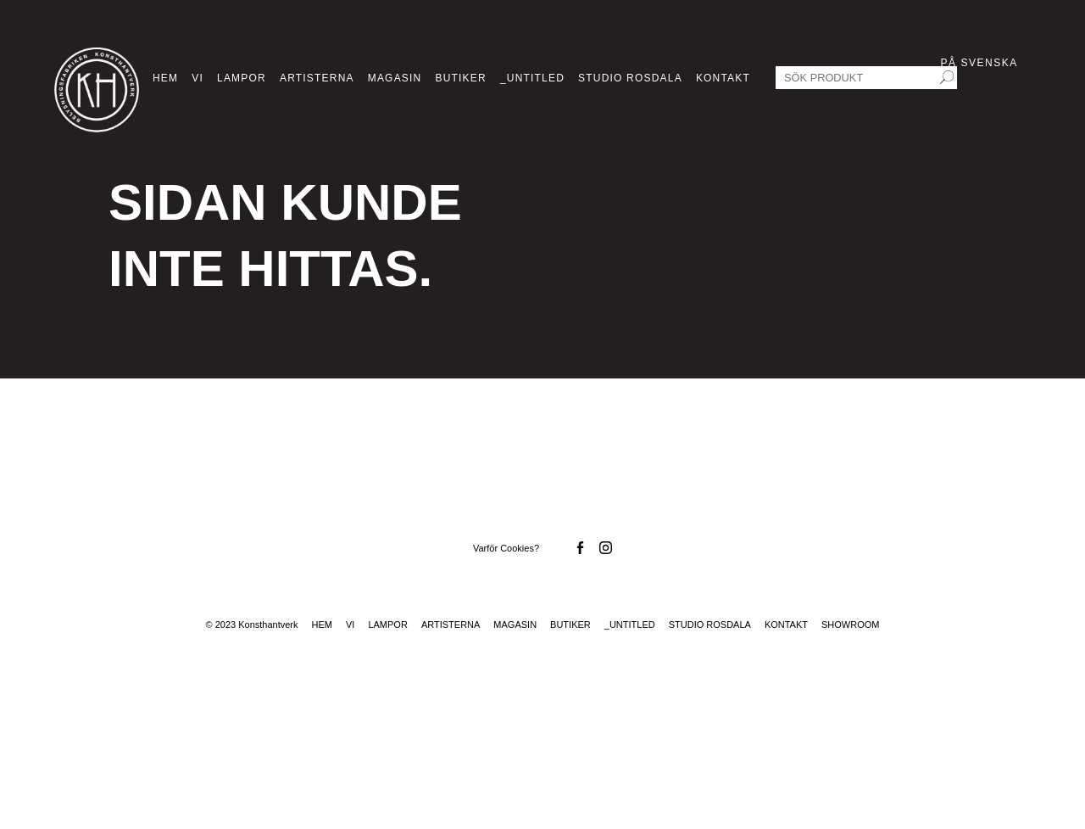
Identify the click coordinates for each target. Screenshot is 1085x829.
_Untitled (532, 78)
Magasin (395, 78)
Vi (197, 78)
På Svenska (979, 63)
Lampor (241, 78)
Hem (165, 78)
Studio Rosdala (630, 78)
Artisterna (317, 78)
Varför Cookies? (506, 548)
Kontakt (723, 78)
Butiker (460, 78)
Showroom (850, 624)
